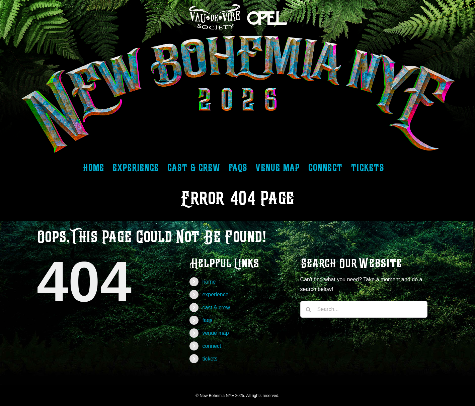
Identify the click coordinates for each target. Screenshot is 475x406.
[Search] (308, 309)
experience (215, 294)
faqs (207, 320)
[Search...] (363, 309)
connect (211, 346)
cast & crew (216, 307)
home (209, 282)
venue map (215, 333)
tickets (209, 359)
